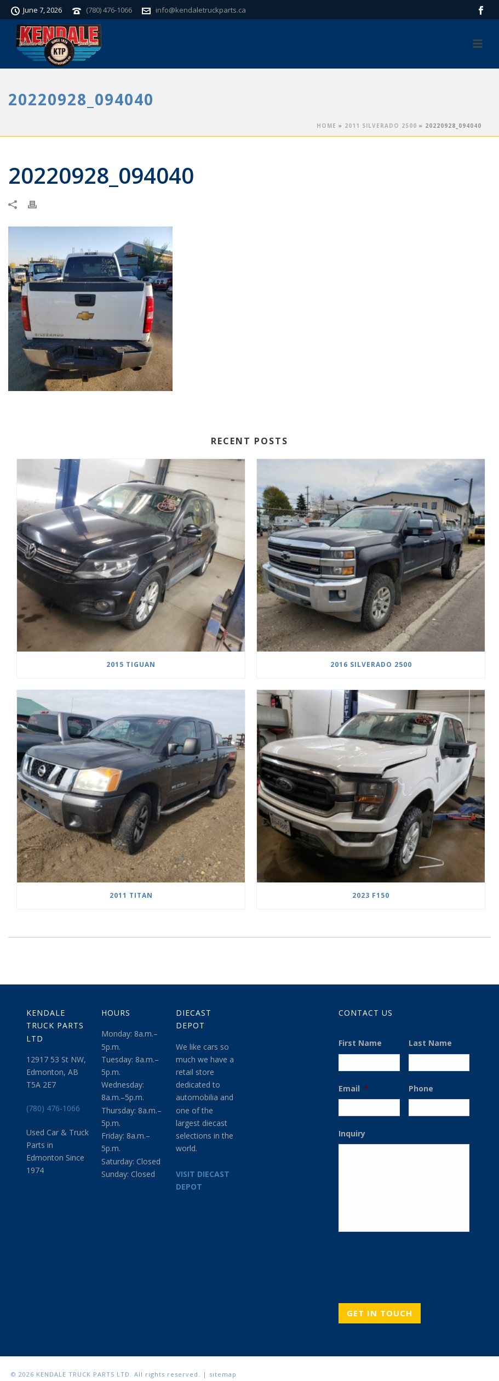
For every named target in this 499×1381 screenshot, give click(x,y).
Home (326, 125)
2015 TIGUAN (131, 664)
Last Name (430, 1043)
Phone (421, 1089)
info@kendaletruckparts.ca (201, 10)
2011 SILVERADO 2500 (381, 125)
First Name (360, 1043)
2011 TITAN (131, 895)
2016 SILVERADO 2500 (371, 664)
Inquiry (352, 1134)
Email (354, 1089)
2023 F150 (370, 895)
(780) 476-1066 (109, 10)
